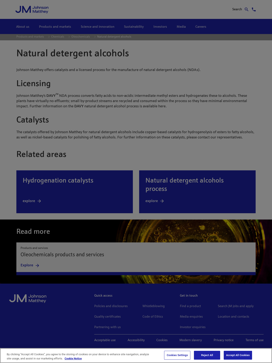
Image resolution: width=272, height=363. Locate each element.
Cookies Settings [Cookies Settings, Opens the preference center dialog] (177, 355)
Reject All (207, 355)
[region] (136, 355)
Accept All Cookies (238, 355)
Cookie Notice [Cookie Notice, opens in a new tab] (73, 358)
